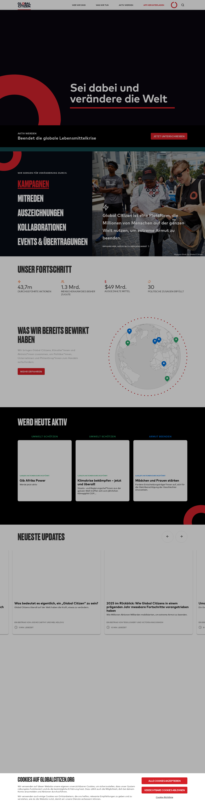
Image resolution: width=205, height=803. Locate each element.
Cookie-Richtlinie (164, 797)
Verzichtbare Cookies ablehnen (164, 790)
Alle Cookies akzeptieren (164, 780)
